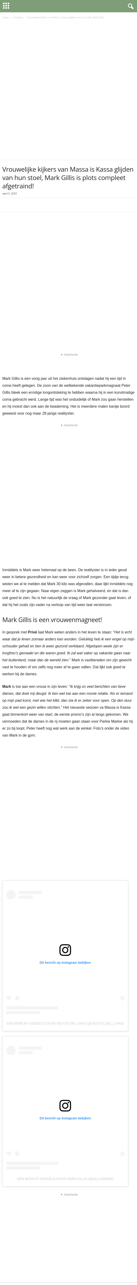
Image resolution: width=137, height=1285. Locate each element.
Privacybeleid (40, 1273)
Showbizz (18, 17)
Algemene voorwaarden (91, 1273)
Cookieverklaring (62, 1273)
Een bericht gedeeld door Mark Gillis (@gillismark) (65, 1119)
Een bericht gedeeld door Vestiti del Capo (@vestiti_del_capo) (65, 964)
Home (5, 17)
